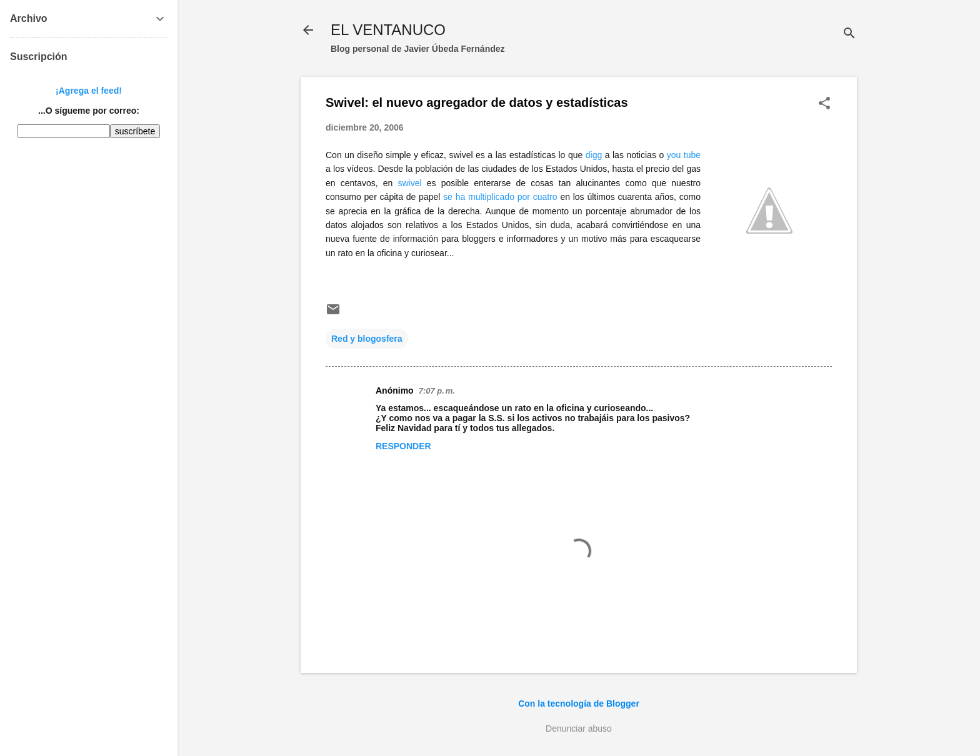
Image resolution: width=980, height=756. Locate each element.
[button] (824, 104)
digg (594, 155)
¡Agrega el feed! (89, 91)
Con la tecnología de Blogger (578, 704)
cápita (391, 197)
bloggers (479, 239)
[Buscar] (849, 34)
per (370, 197)
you (674, 155)
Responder (403, 446)
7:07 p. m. (437, 390)
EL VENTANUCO (388, 29)
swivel (460, 155)
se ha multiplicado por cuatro (500, 197)
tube (692, 155)
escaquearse (676, 239)
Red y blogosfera (366, 339)
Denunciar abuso (579, 729)
